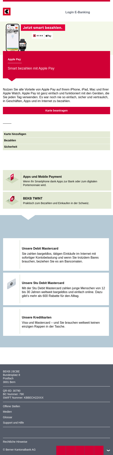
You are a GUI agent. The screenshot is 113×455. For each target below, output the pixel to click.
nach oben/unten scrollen (108, 450)
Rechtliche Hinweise (15, 441)
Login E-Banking (80, 12)
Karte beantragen (56, 110)
